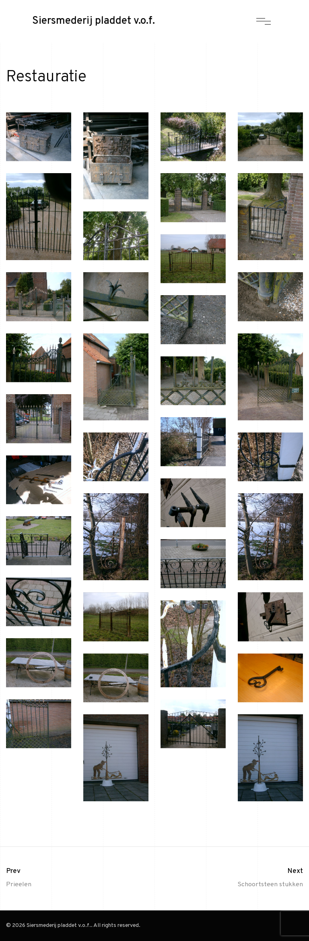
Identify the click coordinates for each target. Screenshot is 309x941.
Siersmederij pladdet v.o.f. (93, 21)
